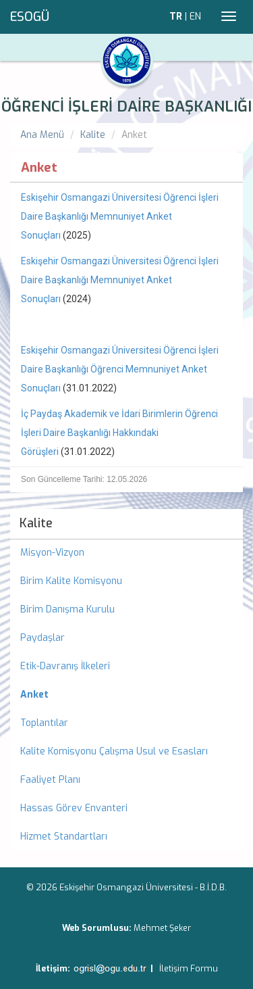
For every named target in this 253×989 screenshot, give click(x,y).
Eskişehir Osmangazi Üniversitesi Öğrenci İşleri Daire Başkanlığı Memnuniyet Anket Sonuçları (120, 216)
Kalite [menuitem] (36, 523)
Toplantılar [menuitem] (44, 723)
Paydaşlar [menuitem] (42, 637)
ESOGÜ (29, 17)
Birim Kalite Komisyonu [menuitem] (71, 581)
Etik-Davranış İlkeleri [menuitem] (65, 666)
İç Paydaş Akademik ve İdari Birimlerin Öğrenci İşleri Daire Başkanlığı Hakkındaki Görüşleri (119, 432)
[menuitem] (126, 694)
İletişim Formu (188, 968)
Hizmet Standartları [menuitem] (63, 836)
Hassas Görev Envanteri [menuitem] (74, 808)
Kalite (92, 134)
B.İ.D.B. (213, 887)
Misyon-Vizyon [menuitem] (52, 552)
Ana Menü (42, 134)
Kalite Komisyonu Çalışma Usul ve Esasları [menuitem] (114, 751)
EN (195, 16)
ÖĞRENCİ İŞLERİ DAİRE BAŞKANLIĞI (126, 106)
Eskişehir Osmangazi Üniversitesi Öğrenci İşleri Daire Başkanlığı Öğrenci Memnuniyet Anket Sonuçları (120, 369)
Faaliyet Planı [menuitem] (50, 779)
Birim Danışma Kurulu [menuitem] (67, 609)
